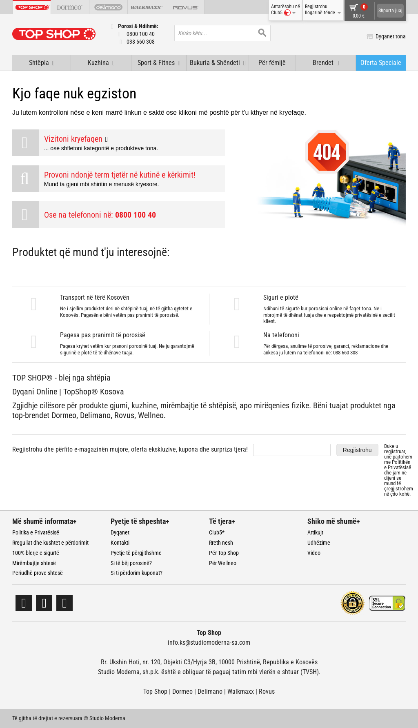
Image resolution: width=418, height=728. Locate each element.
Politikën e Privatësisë (397, 464)
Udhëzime (318, 542)
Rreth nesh (221, 542)
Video (313, 553)
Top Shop (155, 691)
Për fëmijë (272, 63)
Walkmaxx (240, 691)
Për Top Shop (224, 553)
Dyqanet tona (391, 36)
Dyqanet (120, 532)
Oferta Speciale (380, 63)
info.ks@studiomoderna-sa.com (209, 642)
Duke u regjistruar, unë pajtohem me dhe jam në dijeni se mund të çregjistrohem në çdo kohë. (398, 469)
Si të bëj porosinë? (131, 563)
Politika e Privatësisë (35, 532)
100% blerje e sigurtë (35, 553)
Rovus (267, 691)
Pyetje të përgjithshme (136, 553)
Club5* (217, 532)
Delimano (210, 691)
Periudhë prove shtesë (37, 573)
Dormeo (182, 691)
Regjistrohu (357, 450)
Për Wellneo (222, 563)
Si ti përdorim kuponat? (136, 573)
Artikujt (315, 532)
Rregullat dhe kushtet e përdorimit (50, 542)
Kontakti (120, 542)
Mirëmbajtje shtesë (34, 563)
